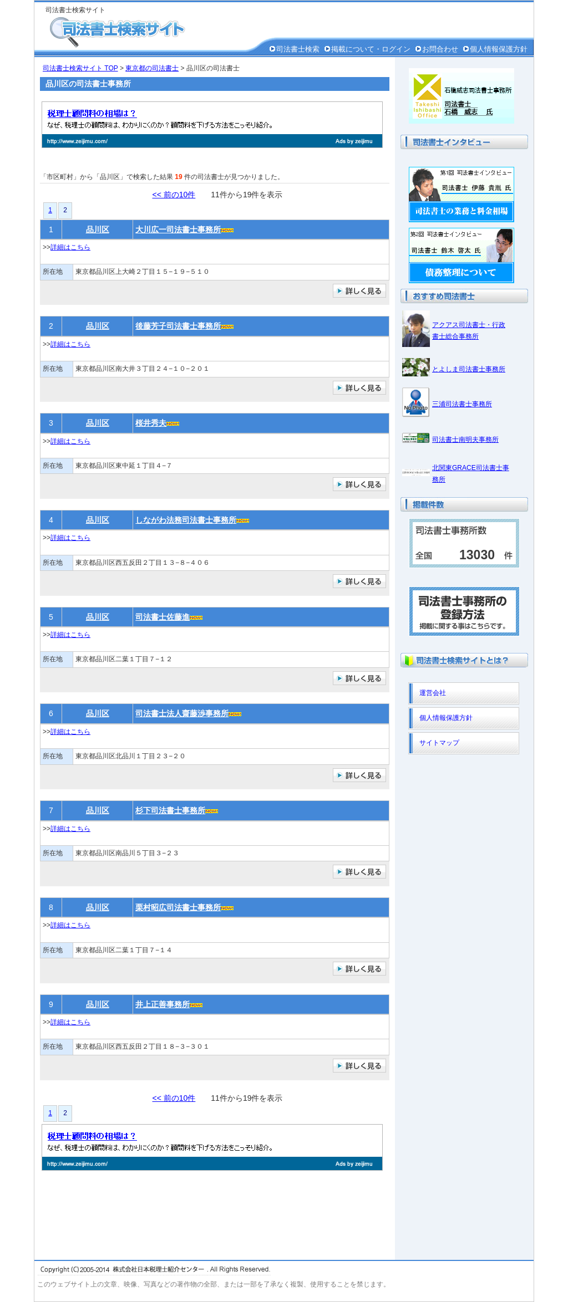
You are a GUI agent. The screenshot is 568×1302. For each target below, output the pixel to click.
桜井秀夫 (150, 422)
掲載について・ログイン (370, 49)
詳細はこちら (70, 247)
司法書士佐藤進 (162, 616)
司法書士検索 (298, 49)
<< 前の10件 (174, 194)
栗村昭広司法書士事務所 (178, 907)
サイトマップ (439, 743)
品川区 (97, 229)
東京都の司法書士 (152, 68)
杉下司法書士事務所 (170, 810)
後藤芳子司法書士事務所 (178, 325)
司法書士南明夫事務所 (465, 439)
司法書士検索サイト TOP (80, 68)
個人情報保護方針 (499, 49)
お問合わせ (440, 49)
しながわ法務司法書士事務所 (185, 519)
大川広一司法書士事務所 (178, 229)
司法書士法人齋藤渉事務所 (182, 713)
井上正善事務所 (162, 1004)
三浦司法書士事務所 (462, 404)
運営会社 (432, 693)
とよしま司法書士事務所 (468, 369)
